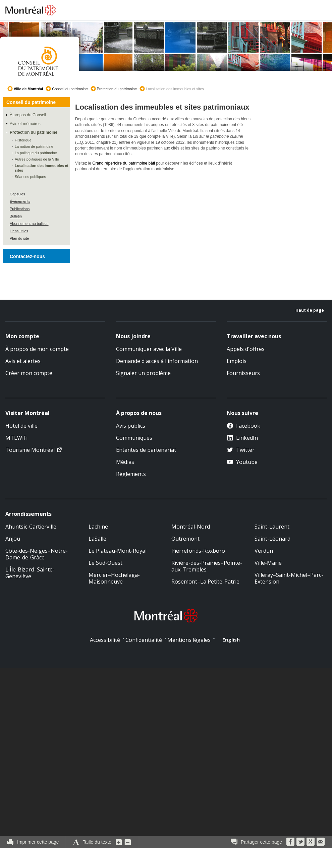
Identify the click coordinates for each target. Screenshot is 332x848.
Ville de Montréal (28, 89)
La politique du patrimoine (36, 153)
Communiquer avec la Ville (149, 349)
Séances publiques (30, 177)
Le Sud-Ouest (105, 562)
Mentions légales (189, 640)
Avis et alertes (23, 361)
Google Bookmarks (311, 842)
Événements (20, 201)
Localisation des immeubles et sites (41, 168)
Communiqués (134, 437)
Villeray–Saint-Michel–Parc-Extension (289, 578)
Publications (20, 209)
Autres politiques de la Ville (37, 159)
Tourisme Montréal (30, 449)
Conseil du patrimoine (70, 89)
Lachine (98, 526)
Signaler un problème (143, 373)
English (231, 640)
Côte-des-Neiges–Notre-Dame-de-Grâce (36, 554)
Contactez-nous (27, 256)
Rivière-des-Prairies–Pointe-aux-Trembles (206, 566)
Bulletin (16, 216)
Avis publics (130, 425)
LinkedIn (242, 437)
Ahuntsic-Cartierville (30, 526)
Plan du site (19, 238)
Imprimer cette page (38, 842)
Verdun (264, 550)
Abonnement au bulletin (29, 224)
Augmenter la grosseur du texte (119, 842)
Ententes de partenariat (146, 449)
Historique (23, 140)
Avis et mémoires (25, 123)
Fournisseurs (243, 373)
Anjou (12, 538)
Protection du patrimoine (117, 89)
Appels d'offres (246, 349)
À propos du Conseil (28, 115)
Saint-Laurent (272, 526)
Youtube (242, 462)
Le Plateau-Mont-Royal (118, 550)
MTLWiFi (16, 437)
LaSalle (97, 538)
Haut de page (309, 310)
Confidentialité (143, 640)
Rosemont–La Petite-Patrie (205, 581)
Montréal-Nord (190, 526)
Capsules (17, 194)
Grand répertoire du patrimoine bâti (123, 163)
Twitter (241, 449)
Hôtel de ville (21, 425)
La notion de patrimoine (34, 146)
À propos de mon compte (37, 349)
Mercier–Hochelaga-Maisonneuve (114, 578)
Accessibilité (105, 640)
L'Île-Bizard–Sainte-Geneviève (30, 573)
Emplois (236, 361)
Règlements (131, 474)
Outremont (185, 538)
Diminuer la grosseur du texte (127, 842)
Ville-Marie (268, 562)
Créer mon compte (28, 373)
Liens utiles (19, 231)
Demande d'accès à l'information (157, 361)
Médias (125, 462)
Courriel (321, 842)
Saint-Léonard (272, 538)
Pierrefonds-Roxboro (198, 550)
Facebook (243, 425)
